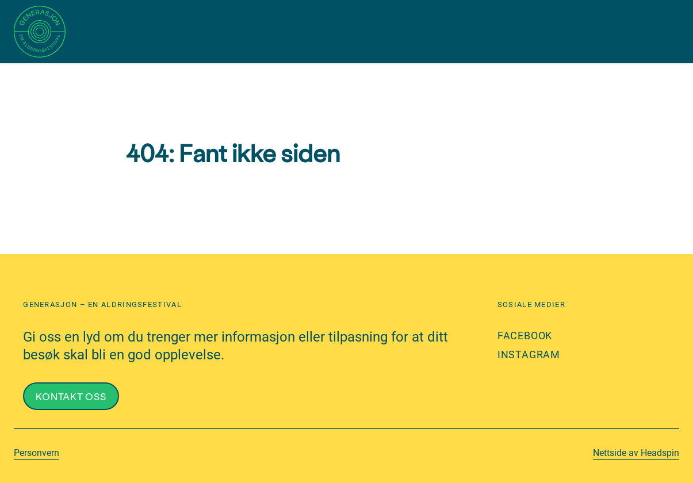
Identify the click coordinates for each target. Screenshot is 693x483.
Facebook (524, 335)
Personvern (36, 452)
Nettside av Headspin (636, 452)
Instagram (528, 354)
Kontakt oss (71, 396)
